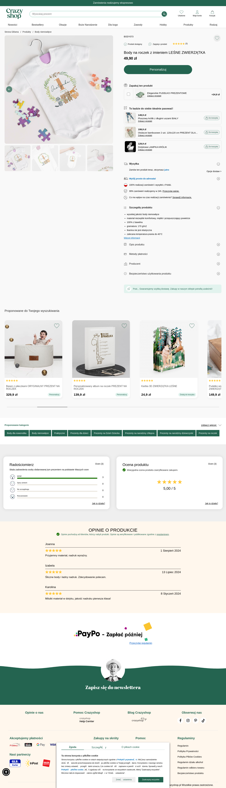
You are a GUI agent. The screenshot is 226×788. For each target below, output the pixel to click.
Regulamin (182, 745)
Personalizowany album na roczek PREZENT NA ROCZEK (100, 387)
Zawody (138, 24)
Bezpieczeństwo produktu (190, 773)
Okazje (63, 24)
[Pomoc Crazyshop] (87, 722)
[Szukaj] (96, 14)
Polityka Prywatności (188, 751)
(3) (180, 44)
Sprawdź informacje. (182, 197)
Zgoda (72, 747)
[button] (108, 89)
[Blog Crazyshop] (139, 721)
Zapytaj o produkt (160, 44)
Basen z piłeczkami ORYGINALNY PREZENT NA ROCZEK (33, 387)
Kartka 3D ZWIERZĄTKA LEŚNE (159, 386)
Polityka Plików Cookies (189, 756)
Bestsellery (38, 24)
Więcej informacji (132, 238)
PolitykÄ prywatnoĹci (127, 760)
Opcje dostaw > (214, 171)
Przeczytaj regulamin (141, 643)
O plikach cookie (130, 747)
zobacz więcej (211, 425)
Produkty (188, 24)
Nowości (12, 24)
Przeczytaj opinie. (171, 191)
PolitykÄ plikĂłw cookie (72, 770)
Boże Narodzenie (88, 24)
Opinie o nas (34, 712)
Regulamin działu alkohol (190, 762)
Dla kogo (113, 24)
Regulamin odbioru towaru (190, 767)
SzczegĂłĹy (99, 747)
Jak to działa (98, 503)
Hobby (163, 24)
